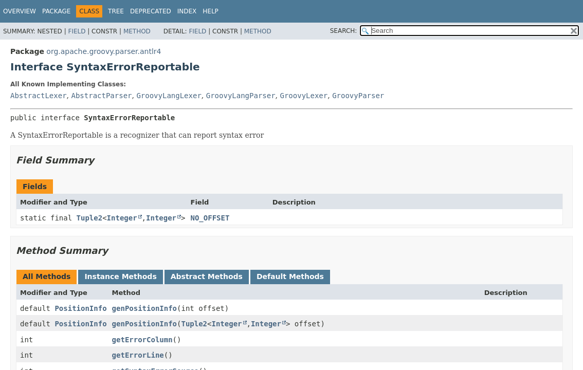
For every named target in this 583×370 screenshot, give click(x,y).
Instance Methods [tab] (120, 276)
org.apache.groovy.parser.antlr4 (103, 51)
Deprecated (150, 11)
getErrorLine (138, 355)
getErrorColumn (142, 340)
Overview (19, 11)
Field (76, 31)
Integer (122, 218)
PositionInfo (80, 308)
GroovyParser (358, 95)
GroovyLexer (304, 95)
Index (187, 11)
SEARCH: (343, 30)
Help (210, 11)
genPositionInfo (144, 308)
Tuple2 (90, 218)
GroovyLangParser (241, 95)
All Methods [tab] (46, 276)
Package (56, 11)
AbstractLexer (38, 95)
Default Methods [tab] (290, 276)
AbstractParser (101, 95)
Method (137, 31)
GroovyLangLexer (168, 95)
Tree (116, 11)
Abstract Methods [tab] (207, 276)
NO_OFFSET (210, 218)
